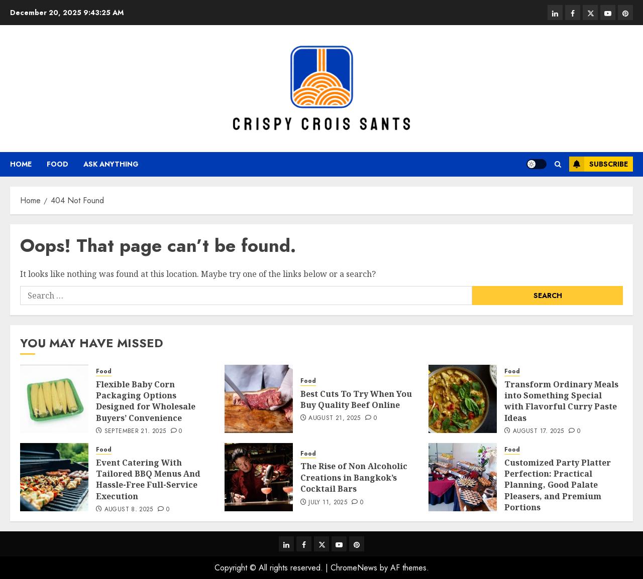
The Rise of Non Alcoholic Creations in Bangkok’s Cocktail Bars (353, 477)
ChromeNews (354, 567)
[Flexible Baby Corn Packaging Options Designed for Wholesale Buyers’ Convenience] (54, 399)
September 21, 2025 (135, 431)
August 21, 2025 (334, 418)
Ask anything (111, 164)
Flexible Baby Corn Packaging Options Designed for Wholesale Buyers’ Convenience (145, 401)
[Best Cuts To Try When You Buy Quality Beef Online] (259, 399)
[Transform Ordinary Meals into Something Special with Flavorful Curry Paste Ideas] (462, 399)
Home (21, 164)
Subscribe (598, 164)
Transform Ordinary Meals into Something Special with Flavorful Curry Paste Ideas (561, 401)
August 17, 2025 (538, 431)
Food (57, 164)
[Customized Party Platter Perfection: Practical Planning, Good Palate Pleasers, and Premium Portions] (462, 477)
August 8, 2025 (128, 510)
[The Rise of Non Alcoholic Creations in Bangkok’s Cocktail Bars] (259, 477)
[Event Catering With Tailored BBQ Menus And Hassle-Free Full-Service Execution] (54, 477)
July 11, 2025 (327, 503)
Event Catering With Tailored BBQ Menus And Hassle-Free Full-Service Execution (148, 479)
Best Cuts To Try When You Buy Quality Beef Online (356, 399)
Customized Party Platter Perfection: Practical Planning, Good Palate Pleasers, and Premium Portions (557, 485)
